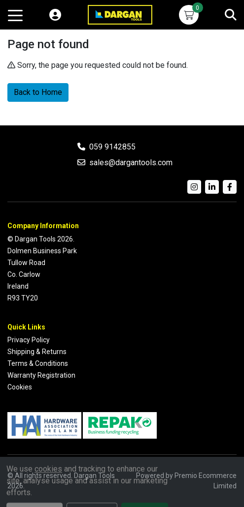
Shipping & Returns (37, 352)
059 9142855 (112, 146)
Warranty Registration (41, 375)
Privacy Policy (28, 340)
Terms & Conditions (37, 363)
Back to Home (38, 92)
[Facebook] (230, 187)
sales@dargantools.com (131, 162)
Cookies (19, 387)
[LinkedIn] (212, 187)
